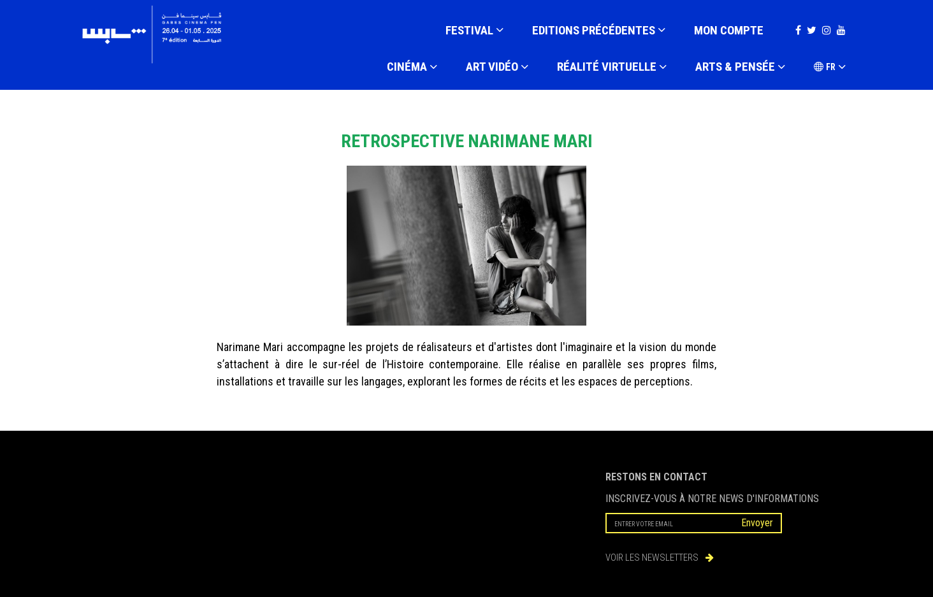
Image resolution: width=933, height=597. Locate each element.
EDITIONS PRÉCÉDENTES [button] (598, 30)
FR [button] (830, 67)
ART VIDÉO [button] (497, 67)
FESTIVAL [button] (474, 30)
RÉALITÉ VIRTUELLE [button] (612, 67)
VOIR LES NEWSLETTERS (659, 557)
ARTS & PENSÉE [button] (740, 67)
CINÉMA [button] (412, 67)
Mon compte (728, 30)
